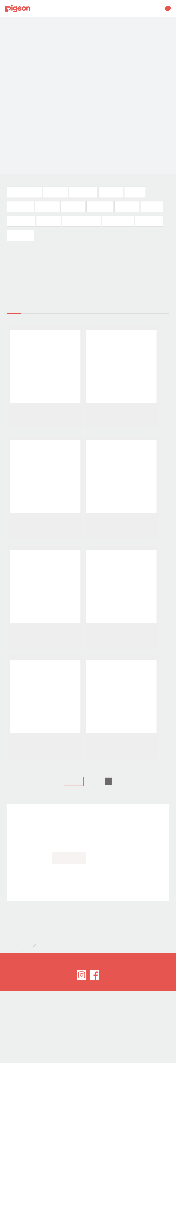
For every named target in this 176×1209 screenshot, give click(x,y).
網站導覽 (11, 1136)
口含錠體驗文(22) (118, 221)
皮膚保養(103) (99, 206)
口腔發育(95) (110, 192)
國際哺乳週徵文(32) (24, 192)
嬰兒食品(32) (72, 206)
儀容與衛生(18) (21, 221)
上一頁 (74, 876)
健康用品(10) (48, 221)
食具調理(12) (47, 206)
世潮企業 (11, 1111)
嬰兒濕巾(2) (151, 206)
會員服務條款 (14, 1119)
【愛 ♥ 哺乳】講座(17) (81, 221)
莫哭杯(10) (134, 192)
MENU (157, 8)
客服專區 (11, 1127)
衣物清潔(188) (20, 235)
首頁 (9, 1040)
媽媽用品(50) (55, 192)
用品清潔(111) (20, 206)
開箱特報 (25, 910)
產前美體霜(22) (149, 221)
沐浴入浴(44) (126, 206)
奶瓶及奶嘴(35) (82, 192)
